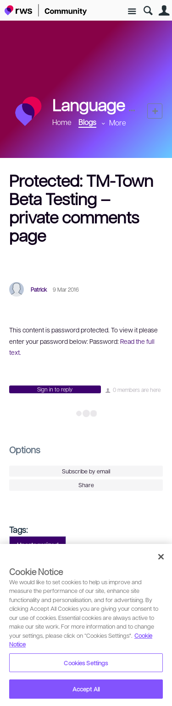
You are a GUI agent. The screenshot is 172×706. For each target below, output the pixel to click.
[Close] (161, 557)
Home (62, 122)
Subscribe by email (86, 471)
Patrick (39, 289)
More (117, 122)
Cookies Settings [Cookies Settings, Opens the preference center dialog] (86, 663)
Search (148, 11)
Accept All (86, 689)
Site (132, 12)
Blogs (87, 122)
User (164, 11)
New (154, 111)
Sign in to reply (54, 389)
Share (86, 485)
